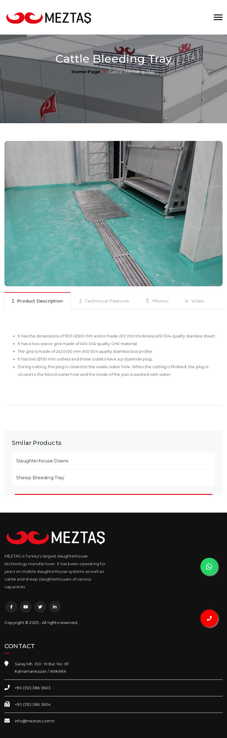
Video (197, 301)
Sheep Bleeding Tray (40, 477)
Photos (161, 301)
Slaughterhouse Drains (42, 461)
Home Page (86, 71)
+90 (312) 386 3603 (33, 687)
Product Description (40, 301)
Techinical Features (107, 301)
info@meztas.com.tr (35, 721)
